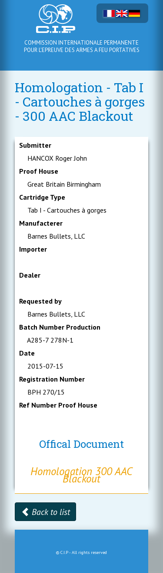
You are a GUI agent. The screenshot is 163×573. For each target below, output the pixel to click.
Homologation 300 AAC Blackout (81, 475)
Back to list (45, 512)
